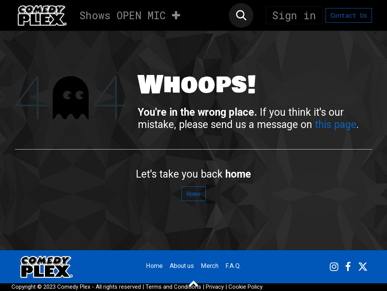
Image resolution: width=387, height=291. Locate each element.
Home (194, 194)
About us (181, 266)
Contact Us (349, 15)
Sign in (294, 15)
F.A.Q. (237, 266)
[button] (241, 15)
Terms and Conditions (173, 286)
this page (335, 124)
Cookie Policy (245, 286)
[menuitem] (95, 15)
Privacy (215, 286)
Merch (212, 266)
